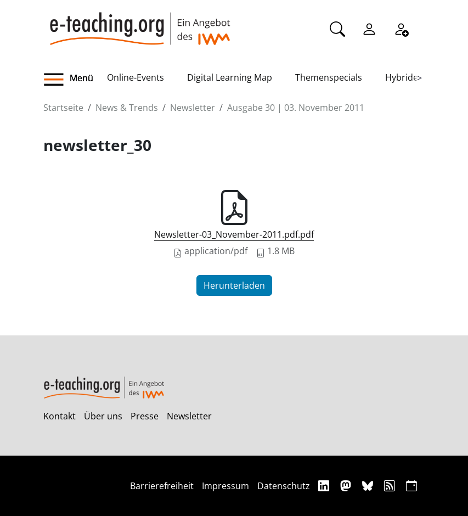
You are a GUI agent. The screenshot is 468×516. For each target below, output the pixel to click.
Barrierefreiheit (162, 486)
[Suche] (337, 28)
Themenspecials (328, 77)
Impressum (225, 486)
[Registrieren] (401, 28)
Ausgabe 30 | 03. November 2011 (295, 108)
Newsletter (192, 108)
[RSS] (391, 485)
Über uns (103, 416)
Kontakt (59, 416)
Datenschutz (283, 486)
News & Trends (126, 108)
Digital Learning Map (229, 77)
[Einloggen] (369, 28)
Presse (145, 416)
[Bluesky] (369, 485)
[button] (75, 79)
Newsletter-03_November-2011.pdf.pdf (234, 234)
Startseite (63, 108)
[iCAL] (411, 485)
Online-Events (135, 77)
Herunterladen (234, 285)
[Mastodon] (347, 485)
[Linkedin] (325, 485)
